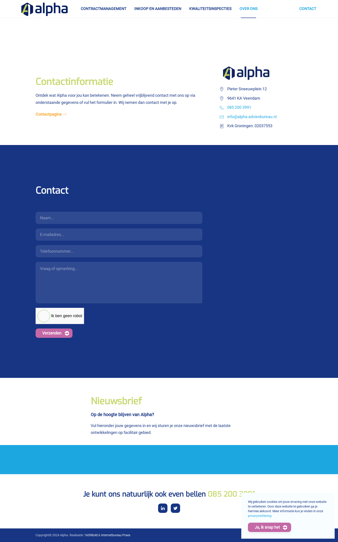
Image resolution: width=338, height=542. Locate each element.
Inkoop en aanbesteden (157, 8)
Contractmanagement (103, 8)
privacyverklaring (260, 516)
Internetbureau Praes (115, 535)
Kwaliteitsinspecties (210, 8)
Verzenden (51, 333)
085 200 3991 (239, 107)
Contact (307, 8)
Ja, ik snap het (267, 527)
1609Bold (91, 535)
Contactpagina (49, 114)
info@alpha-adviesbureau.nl (252, 116)
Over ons (248, 8)
